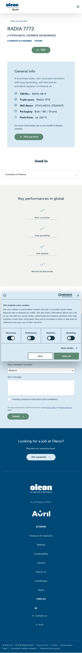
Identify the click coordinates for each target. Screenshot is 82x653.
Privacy (54, 645)
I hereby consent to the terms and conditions (35, 399)
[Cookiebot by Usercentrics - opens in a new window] (60, 295)
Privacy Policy (51, 408)
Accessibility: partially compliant (23, 648)
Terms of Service (66, 408)
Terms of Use (42, 645)
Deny (40, 356)
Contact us (41, 615)
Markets (41, 544)
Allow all (66, 356)
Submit (18, 416)
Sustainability (41, 553)
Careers (41, 563)
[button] (78, 6)
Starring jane (54, 648)
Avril (41, 624)
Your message (14, 377)
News (41, 590)
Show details (67, 348)
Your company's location (20, 364)
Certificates (41, 581)
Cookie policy (66, 645)
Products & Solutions (41, 535)
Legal (5, 648)
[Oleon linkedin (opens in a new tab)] (36, 608)
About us (41, 572)
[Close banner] (78, 295)
